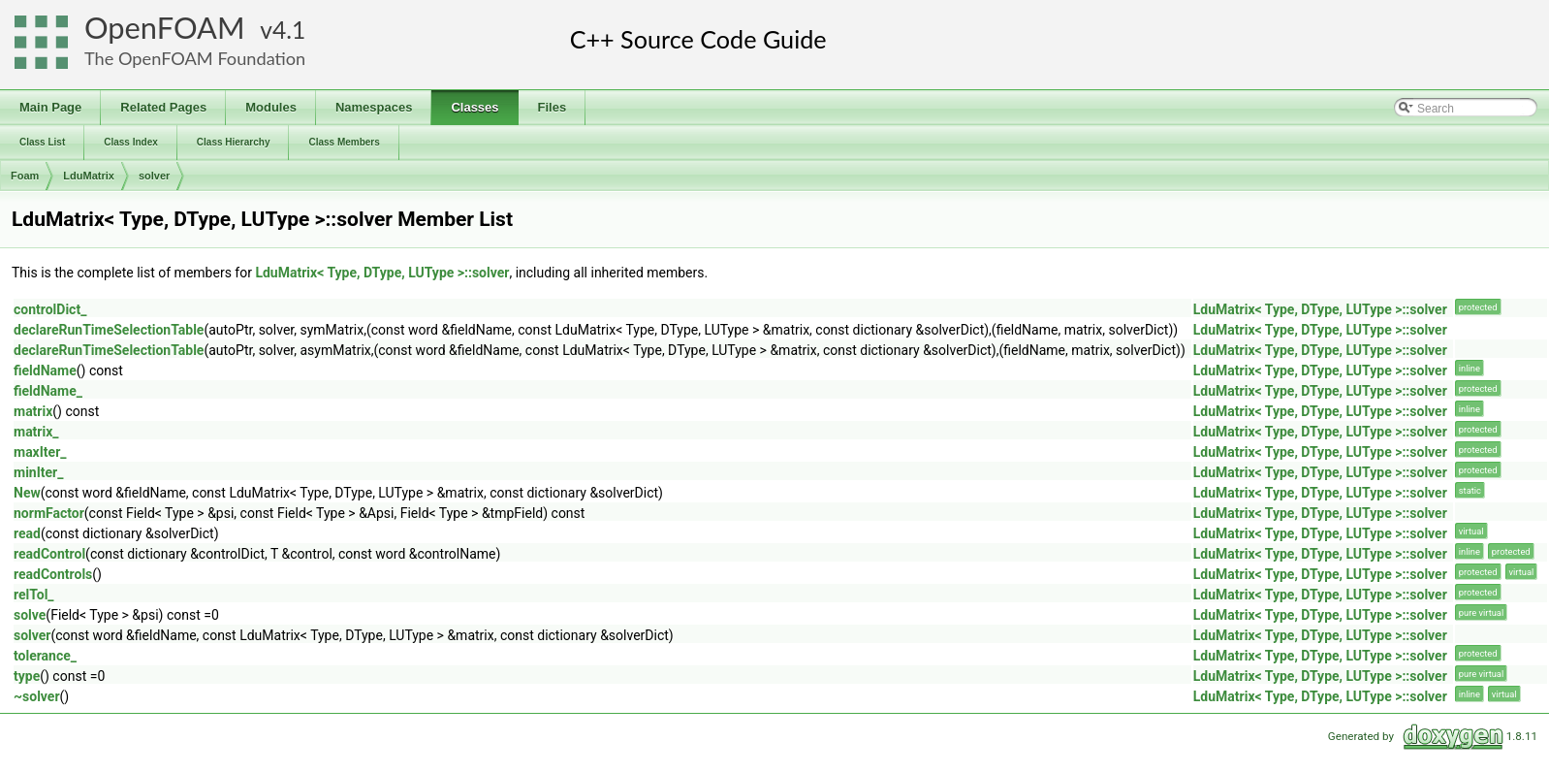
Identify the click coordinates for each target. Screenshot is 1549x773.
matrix (33, 411)
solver (154, 175)
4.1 (288, 30)
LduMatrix (88, 175)
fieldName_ (48, 391)
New (27, 492)
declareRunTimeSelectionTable (109, 330)
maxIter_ (40, 452)
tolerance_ (45, 655)
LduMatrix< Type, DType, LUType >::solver (382, 272)
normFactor (49, 513)
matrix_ (36, 431)
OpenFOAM (164, 28)
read (27, 533)
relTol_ (34, 594)
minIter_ (38, 472)
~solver (37, 696)
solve (30, 615)
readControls (53, 574)
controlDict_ (50, 309)
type (27, 676)
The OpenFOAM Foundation (194, 58)
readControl (49, 554)
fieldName (45, 370)
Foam (25, 175)
